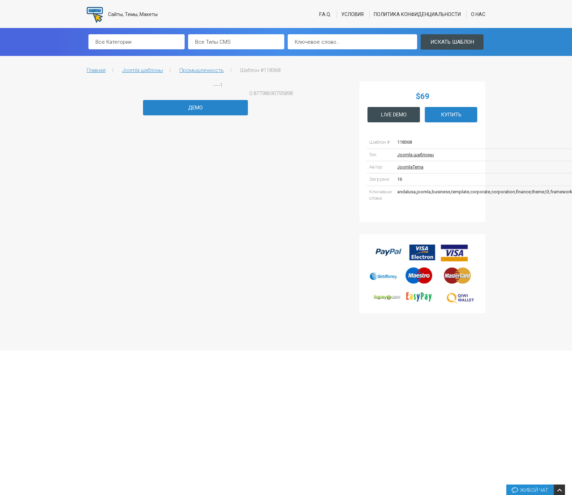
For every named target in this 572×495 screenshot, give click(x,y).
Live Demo (394, 115)
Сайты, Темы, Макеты (122, 15)
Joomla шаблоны (142, 70)
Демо (195, 108)
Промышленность (201, 70)
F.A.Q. (325, 14)
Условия (352, 14)
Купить (451, 115)
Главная (96, 70)
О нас (478, 14)
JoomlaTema (410, 167)
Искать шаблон (452, 42)
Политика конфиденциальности (417, 14)
